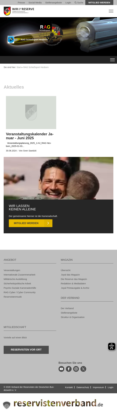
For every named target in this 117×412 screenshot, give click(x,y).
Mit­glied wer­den (99, 2)
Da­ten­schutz (82, 387)
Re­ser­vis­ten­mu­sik (13, 296)
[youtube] (61, 369)
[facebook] (69, 369)
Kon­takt (69, 387)
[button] (6, 405)
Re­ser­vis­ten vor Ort (26, 349)
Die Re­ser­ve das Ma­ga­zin (74, 279)
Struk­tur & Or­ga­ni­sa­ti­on (73, 317)
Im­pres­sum (98, 387)
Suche (78, 2)
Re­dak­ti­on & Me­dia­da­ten (73, 283)
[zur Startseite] (58, 11)
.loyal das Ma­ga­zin (70, 274)
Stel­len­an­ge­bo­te (53, 2)
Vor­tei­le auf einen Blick (15, 337)
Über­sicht (65, 270)
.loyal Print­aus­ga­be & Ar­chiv (75, 288)
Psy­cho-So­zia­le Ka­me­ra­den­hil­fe (20, 288)
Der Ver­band (67, 308)
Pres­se (21, 2)
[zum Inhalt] (31, 112)
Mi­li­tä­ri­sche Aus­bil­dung (15, 279)
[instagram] (76, 369)
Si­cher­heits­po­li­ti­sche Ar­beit (17, 283)
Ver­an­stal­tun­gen (12, 270)
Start (19, 67)
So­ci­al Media (35, 2)
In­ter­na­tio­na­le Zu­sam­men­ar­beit (19, 274)
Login (68, 2)
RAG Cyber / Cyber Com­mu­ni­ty (19, 292)
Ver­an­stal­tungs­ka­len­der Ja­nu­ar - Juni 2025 (29, 136)
